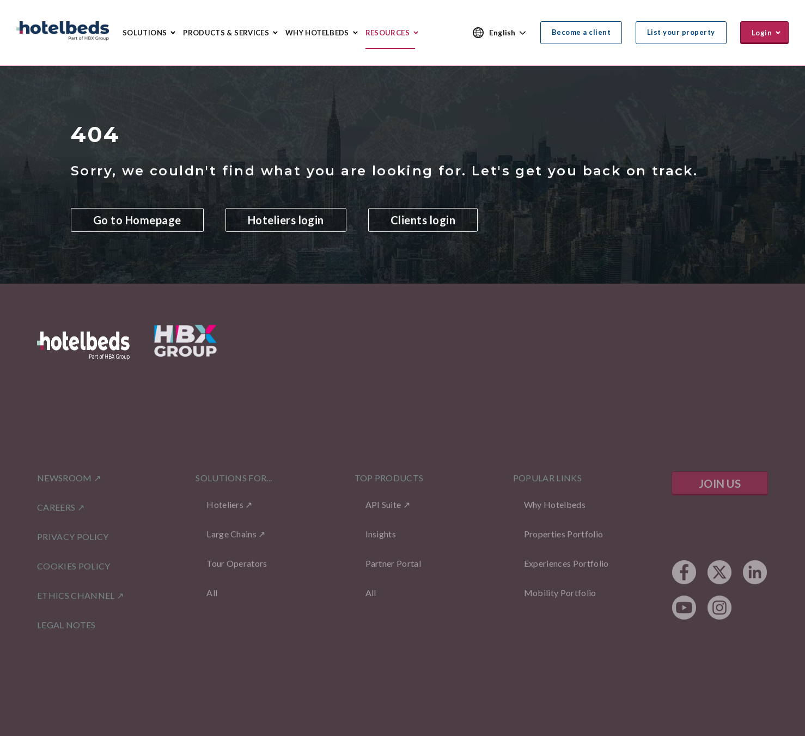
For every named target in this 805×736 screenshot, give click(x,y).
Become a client (581, 32)
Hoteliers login (286, 220)
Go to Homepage (137, 220)
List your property (681, 32)
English (502, 32)
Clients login (423, 220)
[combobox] (508, 33)
